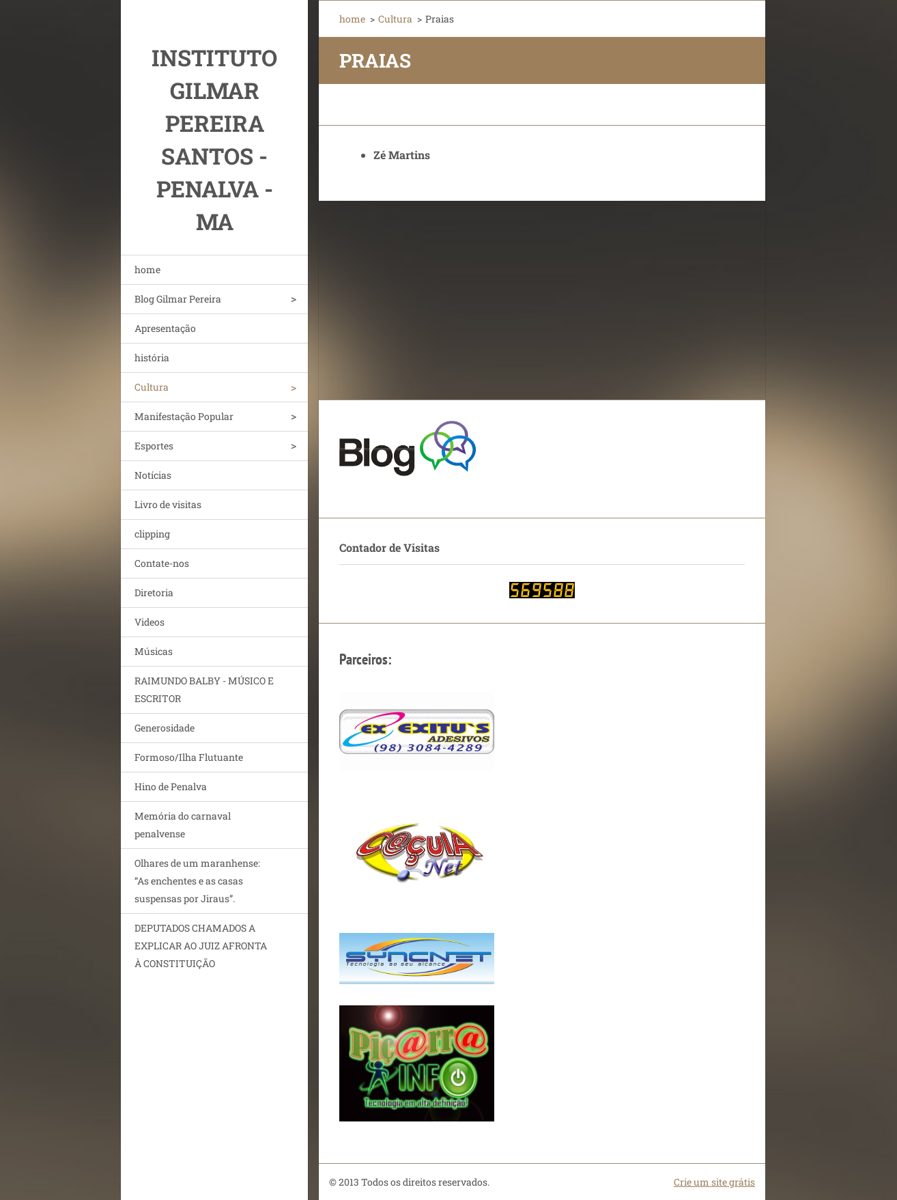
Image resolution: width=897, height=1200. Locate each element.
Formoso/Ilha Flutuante (188, 757)
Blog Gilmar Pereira (177, 298)
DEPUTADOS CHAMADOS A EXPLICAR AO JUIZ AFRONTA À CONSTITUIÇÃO (200, 945)
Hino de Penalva (170, 786)
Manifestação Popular (183, 416)
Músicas (153, 651)
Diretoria (153, 592)
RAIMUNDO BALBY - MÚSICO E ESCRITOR (204, 689)
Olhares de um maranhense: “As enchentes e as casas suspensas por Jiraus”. (197, 880)
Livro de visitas (167, 504)
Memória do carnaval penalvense (182, 824)
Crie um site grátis (714, 1181)
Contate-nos (161, 563)
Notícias (152, 475)
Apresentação (165, 328)
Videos (149, 621)
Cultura (151, 386)
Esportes (153, 445)
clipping (152, 533)
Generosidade (164, 727)
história (151, 357)
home (147, 269)
